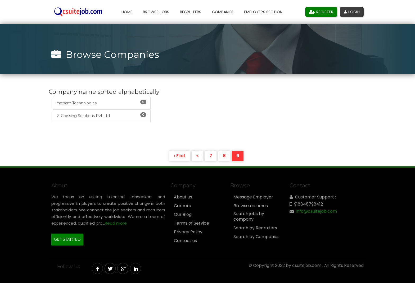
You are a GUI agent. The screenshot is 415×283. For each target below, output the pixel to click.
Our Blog (183, 214)
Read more (116, 223)
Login (352, 12)
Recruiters (190, 12)
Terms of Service (191, 223)
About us (183, 197)
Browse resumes (250, 206)
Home (126, 12)
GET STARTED (67, 239)
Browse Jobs (156, 12)
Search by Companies (256, 237)
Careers (182, 206)
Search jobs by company (248, 216)
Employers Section (263, 12)
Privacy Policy (188, 232)
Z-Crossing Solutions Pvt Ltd (101, 115)
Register (321, 12)
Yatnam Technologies (101, 102)
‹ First (179, 156)
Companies (223, 12)
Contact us (185, 241)
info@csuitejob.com (316, 211)
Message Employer (253, 197)
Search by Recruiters (255, 228)
